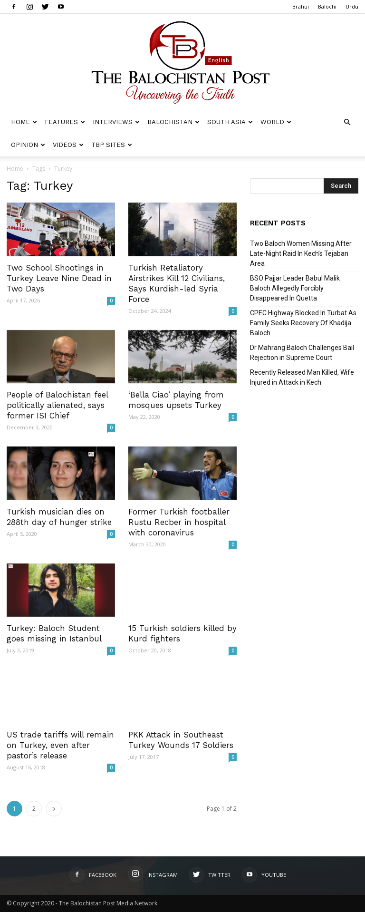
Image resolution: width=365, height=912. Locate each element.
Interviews (116, 122)
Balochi (327, 6)
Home (24, 122)
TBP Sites (111, 144)
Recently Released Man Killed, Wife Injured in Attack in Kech (302, 377)
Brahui (300, 6)
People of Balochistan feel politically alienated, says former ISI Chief (57, 405)
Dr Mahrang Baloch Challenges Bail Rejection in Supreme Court (302, 352)
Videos (68, 144)
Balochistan (173, 122)
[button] (347, 122)
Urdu (352, 6)
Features (65, 122)
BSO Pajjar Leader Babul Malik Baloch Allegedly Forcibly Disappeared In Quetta (295, 288)
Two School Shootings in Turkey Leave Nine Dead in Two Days (59, 278)
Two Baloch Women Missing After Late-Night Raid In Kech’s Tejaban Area (301, 253)
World (275, 122)
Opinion (28, 144)
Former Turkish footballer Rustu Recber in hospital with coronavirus (179, 522)
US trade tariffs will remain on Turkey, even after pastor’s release (60, 745)
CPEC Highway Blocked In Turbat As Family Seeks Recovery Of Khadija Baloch (303, 323)
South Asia (230, 122)
